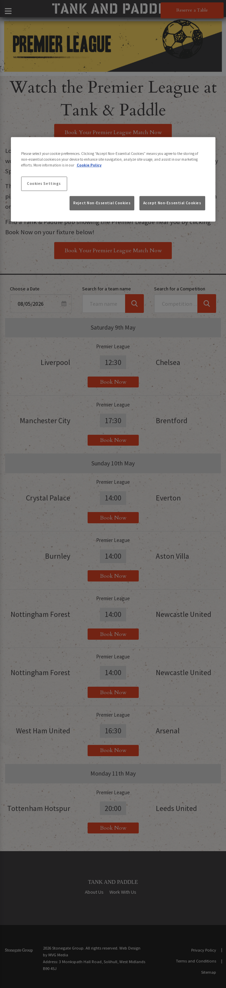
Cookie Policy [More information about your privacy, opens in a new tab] (89, 165)
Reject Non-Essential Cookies (102, 203)
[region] (113, 179)
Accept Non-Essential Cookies (172, 203)
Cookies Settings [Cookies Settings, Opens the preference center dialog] (44, 183)
